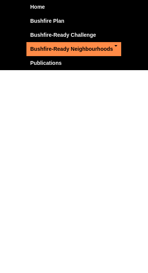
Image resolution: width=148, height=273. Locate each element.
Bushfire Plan (47, 21)
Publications (46, 63)
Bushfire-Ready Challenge (63, 35)
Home (37, 7)
